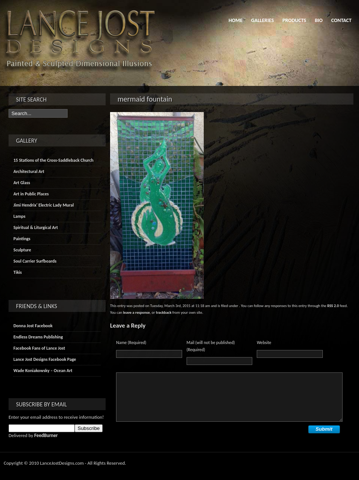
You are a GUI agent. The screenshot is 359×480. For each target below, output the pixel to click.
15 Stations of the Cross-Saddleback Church (53, 160)
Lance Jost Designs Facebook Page (44, 359)
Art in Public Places (31, 193)
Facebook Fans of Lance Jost (39, 348)
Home (235, 20)
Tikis (17, 272)
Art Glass (21, 182)
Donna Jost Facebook (33, 325)
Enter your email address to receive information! (56, 417)
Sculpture (22, 250)
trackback (164, 312)
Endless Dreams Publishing (38, 337)
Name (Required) (131, 342)
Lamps (19, 216)
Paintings (21, 238)
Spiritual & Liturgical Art (35, 227)
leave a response (136, 312)
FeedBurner (46, 435)
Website (264, 342)
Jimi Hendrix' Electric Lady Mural (43, 205)
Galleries (262, 20)
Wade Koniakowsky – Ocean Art (42, 370)
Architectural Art (28, 171)
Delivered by (33, 435)
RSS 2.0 (333, 305)
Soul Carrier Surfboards (34, 261)
